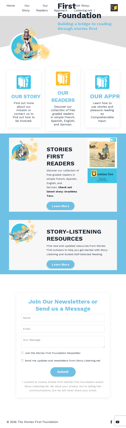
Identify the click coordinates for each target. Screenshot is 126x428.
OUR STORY (28, 96)
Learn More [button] (60, 206)
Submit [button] (63, 372)
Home (11, 5)
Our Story (26, 8)
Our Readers (42, 8)
